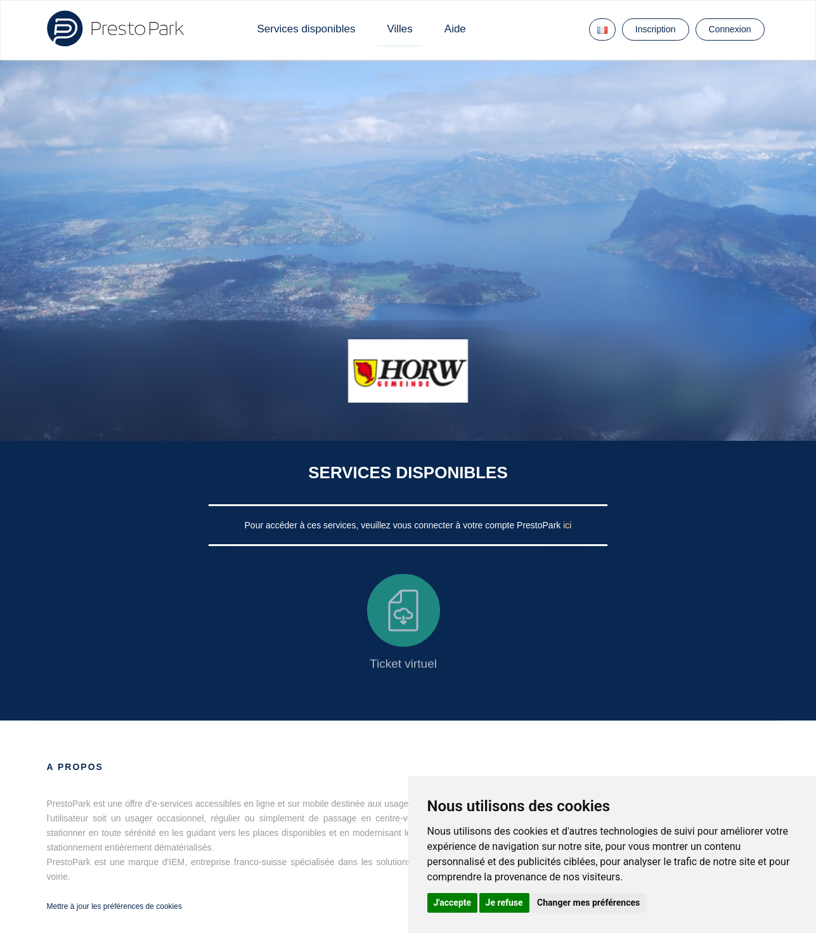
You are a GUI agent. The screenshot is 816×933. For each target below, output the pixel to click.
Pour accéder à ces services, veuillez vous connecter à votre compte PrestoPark (404, 525)
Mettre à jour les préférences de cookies (114, 906)
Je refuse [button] (504, 902)
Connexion (730, 29)
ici (567, 525)
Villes (399, 29)
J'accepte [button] (453, 902)
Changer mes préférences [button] (588, 902)
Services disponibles (306, 29)
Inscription (655, 29)
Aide (455, 29)
